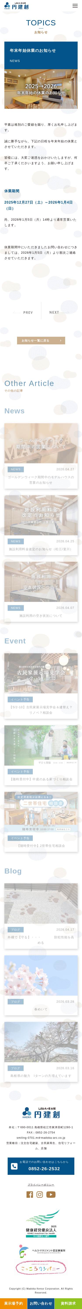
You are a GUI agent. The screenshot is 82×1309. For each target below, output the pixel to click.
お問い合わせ (41, 1303)
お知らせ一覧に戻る (36, 346)
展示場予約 (13, 1303)
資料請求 (68, 1303)
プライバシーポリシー (41, 1184)
